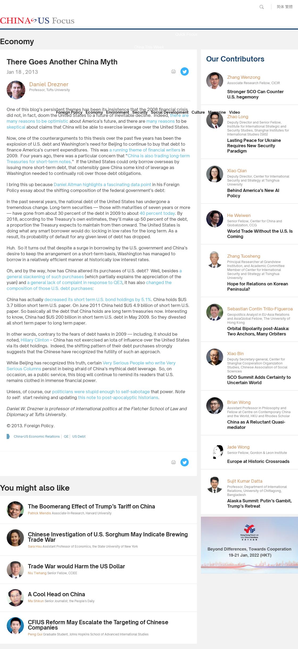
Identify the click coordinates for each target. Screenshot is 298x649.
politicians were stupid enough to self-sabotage (101, 391)
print (173, 71)
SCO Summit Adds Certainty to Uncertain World (259, 380)
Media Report (149, 59)
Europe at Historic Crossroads (258, 461)
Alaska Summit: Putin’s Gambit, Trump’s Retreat (259, 503)
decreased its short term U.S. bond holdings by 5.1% (97, 299)
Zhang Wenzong (243, 77)
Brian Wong (239, 402)
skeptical (16, 127)
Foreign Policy (69, 112)
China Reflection (149, 85)
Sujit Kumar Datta (244, 481)
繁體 (289, 6)
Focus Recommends (149, 72)
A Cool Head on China (56, 594)
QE (66, 436)
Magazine (217, 112)
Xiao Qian (237, 170)
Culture (198, 112)
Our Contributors (149, 98)
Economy (94, 112)
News (186, 21)
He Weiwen (239, 215)
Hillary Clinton (35, 340)
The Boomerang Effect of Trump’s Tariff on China (91, 506)
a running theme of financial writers (144, 150)
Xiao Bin (235, 353)
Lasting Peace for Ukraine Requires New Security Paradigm (254, 146)
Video (234, 112)
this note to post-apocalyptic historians (118, 397)
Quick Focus (186, 34)
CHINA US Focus (37, 20)
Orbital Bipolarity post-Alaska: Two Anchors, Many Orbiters (258, 331)
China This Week (149, 47)
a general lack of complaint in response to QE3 (74, 282)
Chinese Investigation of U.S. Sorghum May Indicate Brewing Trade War (108, 537)
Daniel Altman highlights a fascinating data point (102, 184)
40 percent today (157, 213)
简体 (280, 6)
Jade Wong (238, 447)
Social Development (169, 112)
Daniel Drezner (48, 84)
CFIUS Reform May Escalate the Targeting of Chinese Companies (98, 625)
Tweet (184, 71)
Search (261, 7)
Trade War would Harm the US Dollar (76, 566)
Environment (117, 112)
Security (140, 112)
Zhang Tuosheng (243, 256)
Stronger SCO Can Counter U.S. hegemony (255, 94)
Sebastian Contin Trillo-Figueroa (260, 308)
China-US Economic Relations (37, 436)
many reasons (160, 121)
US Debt (78, 436)
